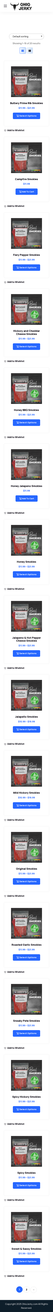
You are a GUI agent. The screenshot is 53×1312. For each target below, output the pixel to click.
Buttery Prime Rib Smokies (26, 103)
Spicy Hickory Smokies (26, 1096)
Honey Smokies (26, 561)
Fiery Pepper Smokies (26, 255)
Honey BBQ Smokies (26, 410)
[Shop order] (26, 36)
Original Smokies (26, 868)
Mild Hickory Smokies (26, 792)
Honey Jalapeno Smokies (26, 486)
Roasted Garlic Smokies (27, 944)
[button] (14, 130)
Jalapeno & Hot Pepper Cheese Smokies (26, 639)
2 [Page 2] (26, 1289)
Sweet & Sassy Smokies (26, 1248)
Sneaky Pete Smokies (26, 1020)
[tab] (23, 50)
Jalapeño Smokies (26, 716)
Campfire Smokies (26, 179)
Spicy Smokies (26, 1172)
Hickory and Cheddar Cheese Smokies (26, 332)
